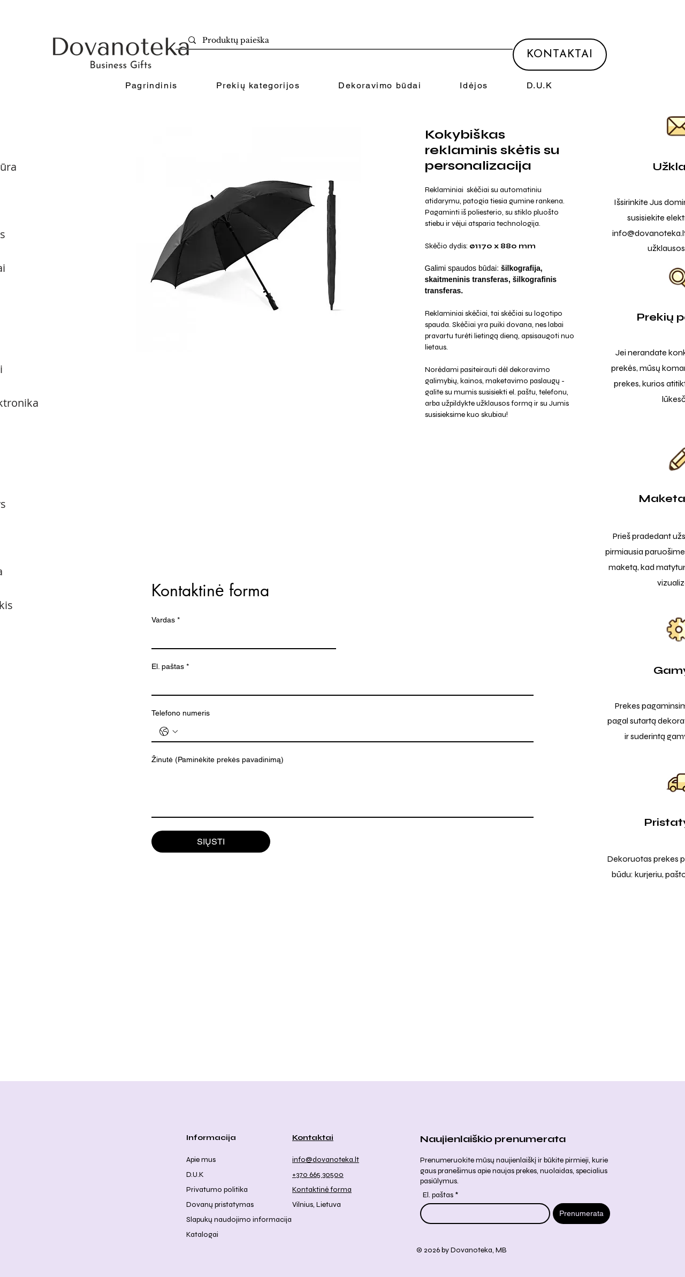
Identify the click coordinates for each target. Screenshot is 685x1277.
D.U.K (195, 1174)
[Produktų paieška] (346, 40)
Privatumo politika (217, 1189)
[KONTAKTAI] (560, 55)
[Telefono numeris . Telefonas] (353, 731)
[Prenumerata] (581, 1213)
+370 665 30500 (318, 1174)
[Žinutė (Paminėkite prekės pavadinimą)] (342, 792)
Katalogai (202, 1234)
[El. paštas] (339, 685)
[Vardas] (240, 638)
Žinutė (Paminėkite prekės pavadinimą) (217, 759)
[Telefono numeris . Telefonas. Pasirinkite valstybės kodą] (168, 731)
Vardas (165, 620)
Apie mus (201, 1159)
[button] (258, 86)
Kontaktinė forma (322, 1189)
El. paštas (170, 666)
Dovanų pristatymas (220, 1204)
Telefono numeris (180, 713)
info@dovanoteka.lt (325, 1159)
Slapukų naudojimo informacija (239, 1219)
